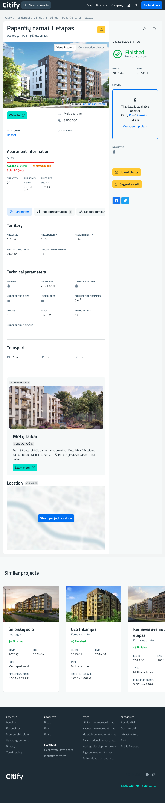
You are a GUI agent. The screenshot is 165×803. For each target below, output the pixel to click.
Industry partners (55, 755)
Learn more (25, 467)
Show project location (56, 518)
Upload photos (127, 172)
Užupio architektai (94, 104)
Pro (46, 728)
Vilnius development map (98, 722)
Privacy (10, 746)
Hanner (11, 135)
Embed (32, 483)
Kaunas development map (98, 728)
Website (17, 115)
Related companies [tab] (96, 211)
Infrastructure (129, 734)
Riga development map (97, 752)
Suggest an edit (127, 184)
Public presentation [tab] (54, 211)
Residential (128, 722)
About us (11, 722)
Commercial (128, 728)
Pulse (47, 734)
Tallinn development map (98, 758)
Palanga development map (99, 740)
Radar (48, 722)
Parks (124, 740)
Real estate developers (58, 749)
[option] (56, 75)
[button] (11, 75)
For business (152, 5)
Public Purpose (130, 746)
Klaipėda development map (99, 734)
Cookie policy (14, 752)
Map (89, 5)
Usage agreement (17, 740)
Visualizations (65, 47)
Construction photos (91, 47)
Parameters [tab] (19, 211)
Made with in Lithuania (138, 785)
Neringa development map (99, 746)
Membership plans (135, 126)
